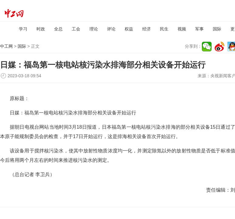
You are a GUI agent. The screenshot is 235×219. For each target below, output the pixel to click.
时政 (40, 28)
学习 (23, 28)
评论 (111, 28)
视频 (182, 28)
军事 (199, 28)
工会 (76, 28)
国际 (217, 28)
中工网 (6, 46)
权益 (129, 28)
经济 (146, 28)
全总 (58, 28)
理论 (93, 28)
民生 (164, 28)
